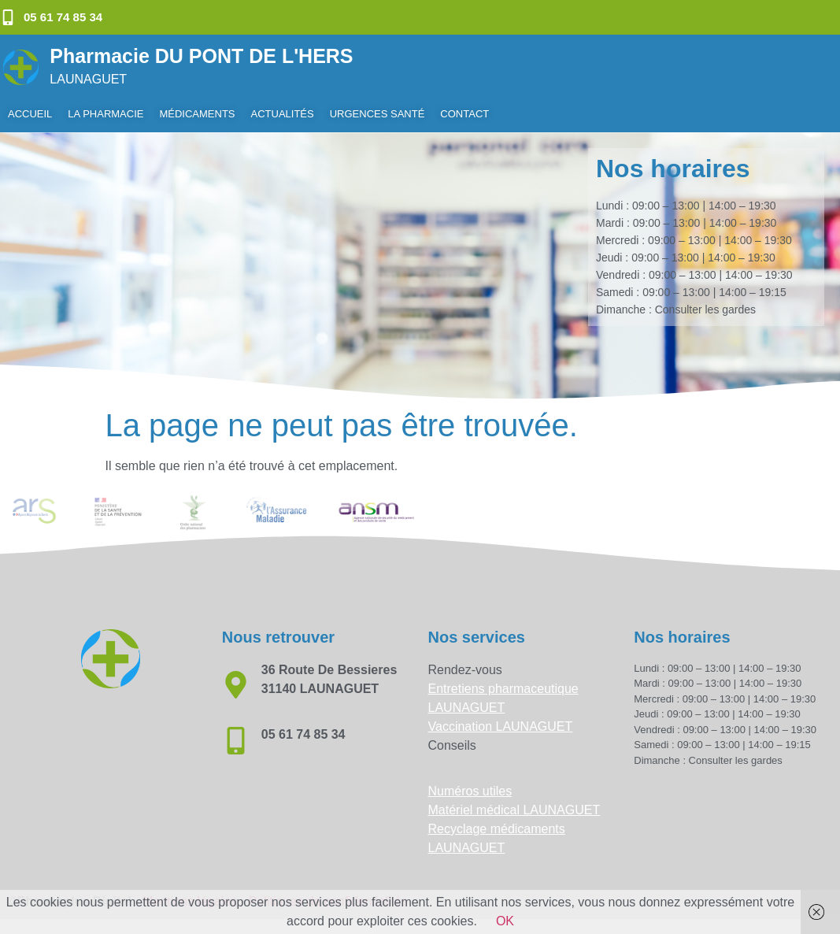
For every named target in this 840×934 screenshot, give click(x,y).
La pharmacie (105, 114)
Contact (464, 114)
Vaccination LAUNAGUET (500, 726)
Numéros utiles (470, 791)
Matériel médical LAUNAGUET (514, 810)
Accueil (30, 114)
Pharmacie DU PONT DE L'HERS (201, 56)
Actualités (282, 114)
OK (505, 921)
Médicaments (197, 114)
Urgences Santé (377, 114)
